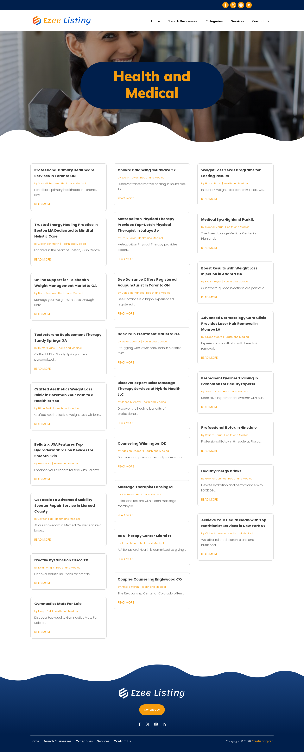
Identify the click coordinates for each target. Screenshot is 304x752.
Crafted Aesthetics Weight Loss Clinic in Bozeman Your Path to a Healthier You (63, 395)
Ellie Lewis (128, 494)
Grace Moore (213, 337)
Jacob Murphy (131, 402)
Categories (214, 21)
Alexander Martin (49, 244)
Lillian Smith (45, 408)
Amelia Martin (130, 587)
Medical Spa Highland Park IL (227, 219)
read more (42, 204)
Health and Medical (73, 183)
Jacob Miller (129, 543)
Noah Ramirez (47, 293)
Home (155, 21)
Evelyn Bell (44, 611)
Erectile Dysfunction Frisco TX (61, 560)
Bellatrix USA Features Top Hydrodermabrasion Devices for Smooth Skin (63, 450)
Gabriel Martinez (215, 478)
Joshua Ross (213, 391)
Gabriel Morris (214, 227)
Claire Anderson (215, 533)
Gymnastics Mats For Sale (58, 603)
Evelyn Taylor (130, 177)
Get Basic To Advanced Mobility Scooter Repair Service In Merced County (64, 505)
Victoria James (131, 341)
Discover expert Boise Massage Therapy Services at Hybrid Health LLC (149, 388)
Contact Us (260, 21)
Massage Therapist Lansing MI (145, 486)
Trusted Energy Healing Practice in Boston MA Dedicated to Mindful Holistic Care (66, 230)
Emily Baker (129, 238)
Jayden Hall (45, 519)
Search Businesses (182, 21)
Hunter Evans (46, 348)
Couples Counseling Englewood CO (150, 579)
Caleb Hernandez (133, 293)
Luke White (44, 463)
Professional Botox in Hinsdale (229, 427)
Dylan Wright (46, 567)
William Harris (213, 435)
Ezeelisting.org (263, 741)
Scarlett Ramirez (48, 183)
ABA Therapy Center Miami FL (145, 535)
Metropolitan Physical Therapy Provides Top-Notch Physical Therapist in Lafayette (146, 224)
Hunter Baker (213, 183)
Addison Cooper (132, 451)
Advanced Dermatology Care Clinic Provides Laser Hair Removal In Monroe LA (233, 323)
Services (237, 21)
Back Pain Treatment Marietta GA (149, 334)
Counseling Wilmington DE (142, 443)
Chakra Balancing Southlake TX (147, 170)
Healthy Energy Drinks (221, 471)
